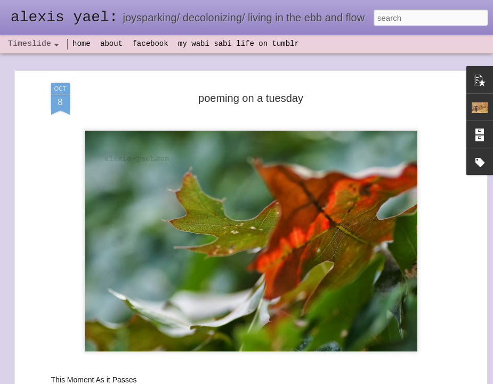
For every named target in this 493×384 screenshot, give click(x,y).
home (81, 43)
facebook (150, 43)
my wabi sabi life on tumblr (238, 43)
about (111, 43)
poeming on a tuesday (250, 98)
